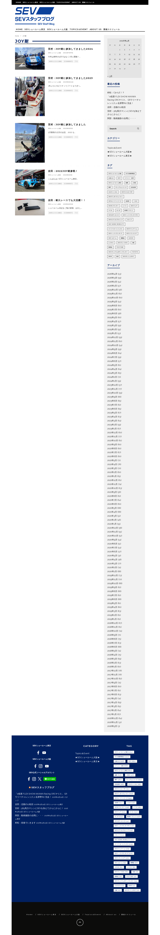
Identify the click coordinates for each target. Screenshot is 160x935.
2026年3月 (112, 278)
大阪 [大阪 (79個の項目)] (133, 242)
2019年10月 (112, 583)
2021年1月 (112, 524)
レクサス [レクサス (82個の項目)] (111, 242)
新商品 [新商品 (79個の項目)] (110, 247)
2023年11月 (112, 389)
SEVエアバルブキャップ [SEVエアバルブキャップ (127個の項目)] (116, 219)
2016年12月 (112, 718)
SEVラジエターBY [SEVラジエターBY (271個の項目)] (127, 192)
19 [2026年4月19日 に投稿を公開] (139, 59)
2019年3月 (112, 611)
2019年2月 (112, 615)
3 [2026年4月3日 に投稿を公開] (129, 49)
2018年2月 (112, 663)
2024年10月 (112, 345)
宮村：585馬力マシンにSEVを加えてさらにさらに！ (39, 808)
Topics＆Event (63, 2)
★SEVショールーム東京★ (55, 183)
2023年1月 (112, 428)
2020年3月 (112, 563)
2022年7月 (112, 452)
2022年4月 (112, 464)
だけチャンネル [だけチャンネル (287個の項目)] (113, 192)
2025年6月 (112, 313)
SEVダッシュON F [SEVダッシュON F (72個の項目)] (128, 256)
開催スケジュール (88, 2)
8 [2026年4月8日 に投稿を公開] (119, 54)
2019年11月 (112, 579)
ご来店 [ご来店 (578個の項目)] (134, 182)
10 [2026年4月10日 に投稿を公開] (129, 54)
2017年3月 (112, 706)
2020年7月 (112, 547)
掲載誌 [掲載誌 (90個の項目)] (123, 238)
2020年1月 (112, 571)
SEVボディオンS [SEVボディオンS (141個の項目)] (114, 215)
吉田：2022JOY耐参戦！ (63, 171)
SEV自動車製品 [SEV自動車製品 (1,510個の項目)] (130, 173)
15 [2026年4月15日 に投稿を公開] (119, 59)
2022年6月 (112, 456)
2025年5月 (112, 317)
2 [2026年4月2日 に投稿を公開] (124, 49)
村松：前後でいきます (25, 823)
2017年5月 (112, 698)
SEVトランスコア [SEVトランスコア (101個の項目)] (131, 233)
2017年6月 (112, 694)
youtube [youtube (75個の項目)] (120, 247)
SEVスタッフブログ (42, 787)
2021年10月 (112, 488)
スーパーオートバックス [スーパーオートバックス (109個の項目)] (115, 228)
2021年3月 (112, 516)
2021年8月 (112, 496)
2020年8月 (112, 543)
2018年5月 (112, 651)
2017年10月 (112, 678)
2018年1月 (112, 666)
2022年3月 (112, 468)
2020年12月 (112, 528)
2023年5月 (112, 412)
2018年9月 (112, 635)
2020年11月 (112, 532)
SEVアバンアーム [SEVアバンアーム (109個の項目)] (132, 228)
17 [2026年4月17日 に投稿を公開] (129, 59)
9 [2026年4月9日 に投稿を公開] (124, 54)
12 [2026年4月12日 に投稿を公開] (139, 54)
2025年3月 (112, 325)
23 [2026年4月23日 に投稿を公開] (124, 64)
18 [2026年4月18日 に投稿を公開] (134, 59)
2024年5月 (112, 365)
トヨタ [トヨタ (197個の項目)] (135, 201)
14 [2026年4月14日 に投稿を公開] (115, 59)
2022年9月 (112, 444)
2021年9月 (112, 492)
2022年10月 (112, 440)
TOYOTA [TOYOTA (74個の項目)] (135, 251)
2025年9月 (112, 301)
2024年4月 (112, 369)
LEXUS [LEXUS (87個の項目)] (131, 238)
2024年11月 (112, 341)
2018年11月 (112, 627)
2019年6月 (112, 599)
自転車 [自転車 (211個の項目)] (127, 201)
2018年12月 (112, 623)
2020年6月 (112, 551)
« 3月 (109, 76)
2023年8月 (112, 401)
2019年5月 (112, 603)
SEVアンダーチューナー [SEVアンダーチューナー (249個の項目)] (116, 196)
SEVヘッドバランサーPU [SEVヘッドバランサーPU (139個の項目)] (130, 215)
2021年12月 (112, 480)
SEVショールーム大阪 (47, 2)
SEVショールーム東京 (30, 2)
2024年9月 (112, 349)
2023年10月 (112, 393)
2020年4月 (112, 559)
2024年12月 (112, 337)
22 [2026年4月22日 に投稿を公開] (120, 64)
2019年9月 (112, 587)
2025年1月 (112, 333)
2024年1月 (112, 381)
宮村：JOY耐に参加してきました (67, 124)
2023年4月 (112, 416)
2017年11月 (112, 674)
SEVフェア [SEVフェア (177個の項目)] (134, 205)
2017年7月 (112, 690)
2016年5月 (112, 726)
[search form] (124, 128)
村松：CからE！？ (115, 92)
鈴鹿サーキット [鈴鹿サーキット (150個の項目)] (129, 210)
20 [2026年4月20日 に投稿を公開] (110, 64)
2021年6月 (112, 504)
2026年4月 (112, 274)
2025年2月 (112, 329)
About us (76, 2)
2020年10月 (112, 535)
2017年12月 (112, 670)
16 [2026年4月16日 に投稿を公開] (124, 59)
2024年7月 (112, 357)
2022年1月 (112, 476)
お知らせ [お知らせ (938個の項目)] (111, 178)
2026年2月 (112, 282)
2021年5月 (112, 508)
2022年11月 (112, 436)
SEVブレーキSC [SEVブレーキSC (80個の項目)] (123, 242)
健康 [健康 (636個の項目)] (127, 182)
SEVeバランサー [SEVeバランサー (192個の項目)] (114, 205)
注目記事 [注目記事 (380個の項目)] (133, 187)
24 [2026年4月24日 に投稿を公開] (129, 64)
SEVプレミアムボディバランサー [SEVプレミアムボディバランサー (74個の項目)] (118, 251)
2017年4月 (112, 702)
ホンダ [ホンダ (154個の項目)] (118, 210)
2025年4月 (112, 321)
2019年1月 (112, 619)
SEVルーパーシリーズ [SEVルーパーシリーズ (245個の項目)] (115, 201)
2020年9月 (112, 539)
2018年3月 (112, 659)
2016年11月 (112, 722)
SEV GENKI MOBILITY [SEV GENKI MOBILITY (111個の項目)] (116, 224)
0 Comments (68, 61)
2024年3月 (112, 373)
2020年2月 (112, 567)
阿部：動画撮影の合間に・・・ (121, 118)
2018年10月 (112, 631)
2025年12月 (112, 290)
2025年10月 (112, 297)
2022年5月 (112, 460)
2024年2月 (112, 377)
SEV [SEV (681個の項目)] (119, 178)
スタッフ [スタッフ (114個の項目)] (129, 219)
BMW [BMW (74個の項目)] (110, 256)
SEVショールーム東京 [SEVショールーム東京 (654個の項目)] (115, 182)
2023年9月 (112, 397)
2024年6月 (112, 361)
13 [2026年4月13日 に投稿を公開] (110, 59)
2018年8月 (112, 639)
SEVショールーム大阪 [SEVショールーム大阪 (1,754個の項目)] (115, 173)
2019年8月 (112, 591)
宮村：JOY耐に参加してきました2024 (70, 49)
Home (18, 2)
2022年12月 (112, 432)
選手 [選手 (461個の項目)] (110, 187)
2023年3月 (112, 420)
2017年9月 (112, 682)
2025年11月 (112, 293)
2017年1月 (112, 714)
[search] (138, 128)
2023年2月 (112, 424)
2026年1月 (112, 286)
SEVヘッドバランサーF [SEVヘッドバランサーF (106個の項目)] (115, 233)
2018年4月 (112, 655)
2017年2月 (112, 710)
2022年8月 (112, 448)
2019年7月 (112, 595)
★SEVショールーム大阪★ (55, 61)
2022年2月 (112, 472)
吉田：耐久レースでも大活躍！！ (67, 200)
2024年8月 (112, 353)
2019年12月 (112, 575)
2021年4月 (112, 512)
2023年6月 (112, 409)
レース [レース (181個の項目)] (125, 205)
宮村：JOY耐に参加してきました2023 (70, 78)
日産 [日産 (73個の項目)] (117, 256)
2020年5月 (112, 555)
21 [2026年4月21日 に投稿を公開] (115, 64)
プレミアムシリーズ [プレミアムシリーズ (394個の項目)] (121, 187)
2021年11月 (112, 484)
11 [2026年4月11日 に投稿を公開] (134, 54)
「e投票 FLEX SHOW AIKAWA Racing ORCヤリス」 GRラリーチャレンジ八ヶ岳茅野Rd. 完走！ (124, 99)
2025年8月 (112, 305)
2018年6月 (112, 647)
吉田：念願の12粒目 (116, 107)
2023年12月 (112, 385)
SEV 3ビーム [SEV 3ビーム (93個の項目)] (113, 238)
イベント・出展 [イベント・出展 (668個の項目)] (129, 178)
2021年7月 (112, 500)
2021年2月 (112, 520)
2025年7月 (112, 309)
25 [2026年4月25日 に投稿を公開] (134, 64)
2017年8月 (112, 686)
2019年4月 (112, 607)
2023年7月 (112, 405)
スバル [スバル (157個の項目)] (110, 210)
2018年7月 (112, 643)
